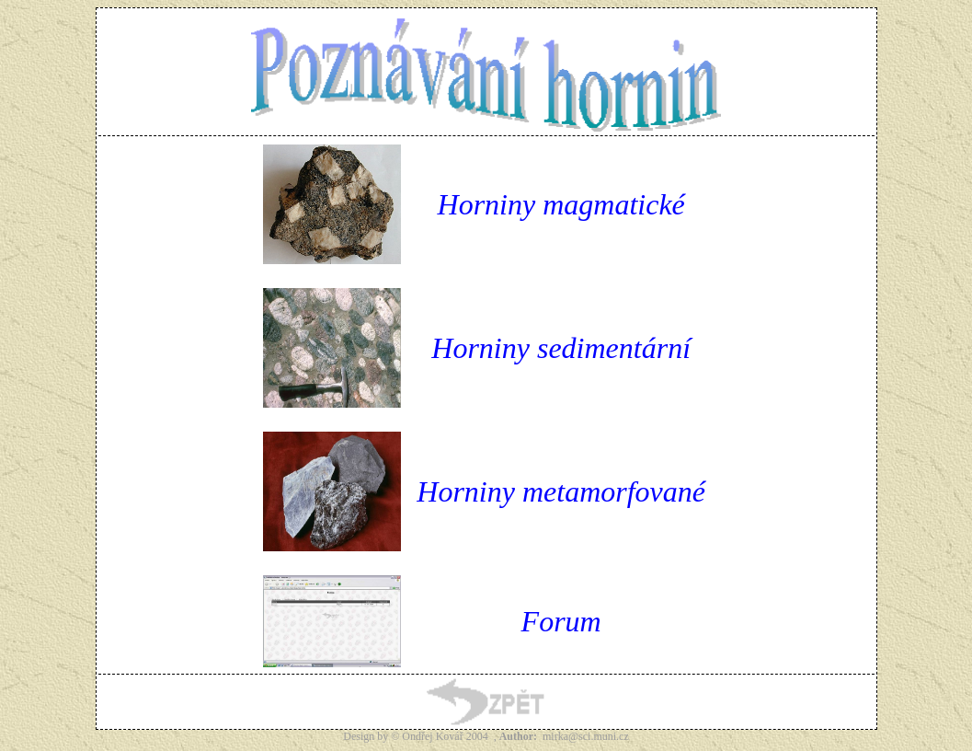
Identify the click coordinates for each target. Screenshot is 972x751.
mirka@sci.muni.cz (586, 736)
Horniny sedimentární (561, 347)
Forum (561, 621)
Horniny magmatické (561, 204)
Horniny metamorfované (561, 491)
